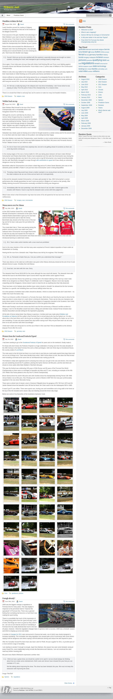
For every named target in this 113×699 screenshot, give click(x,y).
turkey (102, 69)
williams (96, 71)
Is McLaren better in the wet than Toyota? (94, 37)
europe (107, 52)
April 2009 (84, 118)
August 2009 (85, 108)
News (100, 97)
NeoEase (22, 690)
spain (90, 66)
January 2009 (85, 126)
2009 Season (102, 79)
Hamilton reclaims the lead (12, 21)
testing (81, 69)
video (85, 71)
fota (88, 55)
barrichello (95, 49)
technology (101, 66)
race (23, 96)
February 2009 (86, 123)
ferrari (81, 54)
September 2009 (86, 105)
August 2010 (85, 79)
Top (110, 687)
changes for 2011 (16, 634)
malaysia (92, 57)
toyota (94, 69)
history (105, 55)
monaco (106, 57)
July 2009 (84, 110)
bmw (80, 52)
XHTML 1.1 (32, 690)
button (97, 52)
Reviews (101, 105)
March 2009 (85, 121)
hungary (19, 200)
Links (100, 95)
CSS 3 (40, 690)
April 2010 (84, 90)
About (8, 15)
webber (90, 71)
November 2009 (86, 100)
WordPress (6, 689)
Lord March (19, 350)
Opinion (6, 677)
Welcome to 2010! (87, 30)
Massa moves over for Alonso (13, 205)
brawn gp (86, 52)
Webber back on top (9, 101)
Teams (100, 108)
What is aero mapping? (88, 32)
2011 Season (102, 84)
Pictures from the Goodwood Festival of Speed (19, 336)
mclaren (99, 57)
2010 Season (8, 96)
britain (93, 52)
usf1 (106, 69)
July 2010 (84, 82)
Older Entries (68, 683)
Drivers (100, 92)
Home (2, 15)
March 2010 (85, 92)
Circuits (100, 90)
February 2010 (86, 95)
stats (95, 66)
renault (97, 63)
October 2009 (85, 102)
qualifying (97, 60)
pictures (21, 593)
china (103, 52)
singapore (86, 66)
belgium (19, 96)
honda (81, 57)
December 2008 (86, 128)
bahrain (88, 49)
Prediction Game (19, 15)
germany (19, 331)
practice (89, 60)
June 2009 (84, 113)
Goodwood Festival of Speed (32, 342)
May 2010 (84, 87)
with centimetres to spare (44, 160)
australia (82, 49)
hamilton (99, 55)
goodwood (15, 593)
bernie (107, 49)
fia (85, 55)
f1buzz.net (11, 7)
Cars (5, 593)
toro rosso (88, 69)
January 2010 (85, 97)
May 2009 (84, 115)
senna (81, 66)
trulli (98, 69)
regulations (17, 677)
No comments (70, 24)
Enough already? (8, 598)
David (22, 24)
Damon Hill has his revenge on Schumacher (95, 35)
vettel (81, 71)
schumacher (29, 200)
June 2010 (84, 84)
